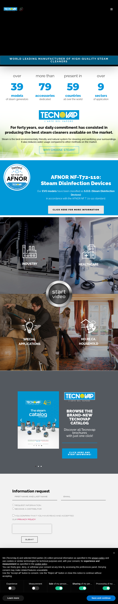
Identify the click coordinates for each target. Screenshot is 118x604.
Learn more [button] (13, 598)
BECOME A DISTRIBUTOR (28, 509)
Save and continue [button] (101, 598)
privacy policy (26, 519)
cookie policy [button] (41, 564)
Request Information (28, 505)
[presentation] (32, 528)
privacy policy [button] (98, 558)
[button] (111, 9)
